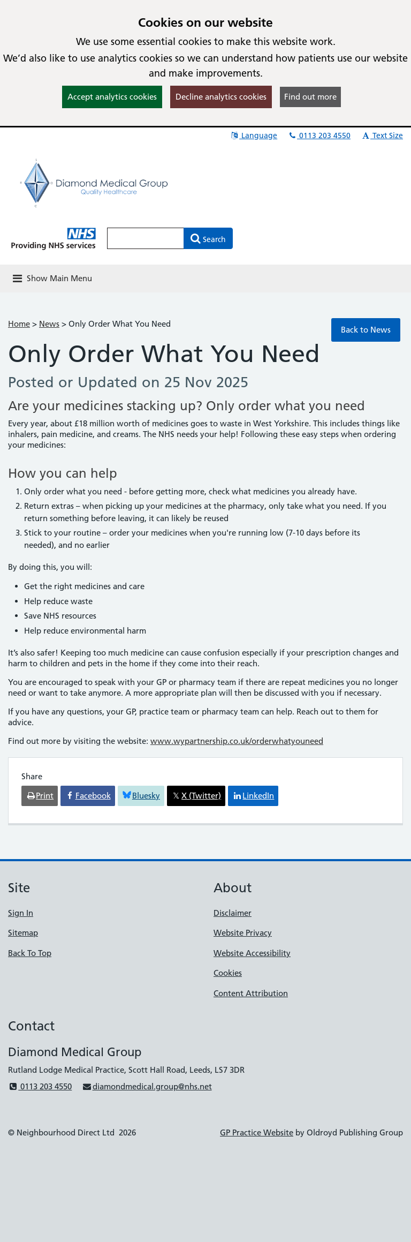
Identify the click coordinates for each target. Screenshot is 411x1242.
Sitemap (23, 933)
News (49, 324)
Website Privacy (243, 933)
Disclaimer (233, 913)
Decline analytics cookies (221, 97)
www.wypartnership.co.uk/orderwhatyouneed (236, 741)
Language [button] (253, 135)
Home (19, 324)
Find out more (310, 97)
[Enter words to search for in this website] (145, 238)
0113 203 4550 (319, 135)
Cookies (228, 973)
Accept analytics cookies (112, 97)
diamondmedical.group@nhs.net (146, 1086)
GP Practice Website (256, 1132)
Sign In (20, 913)
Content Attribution (251, 993)
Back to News (366, 330)
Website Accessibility (252, 953)
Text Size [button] (382, 135)
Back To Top (29, 953)
